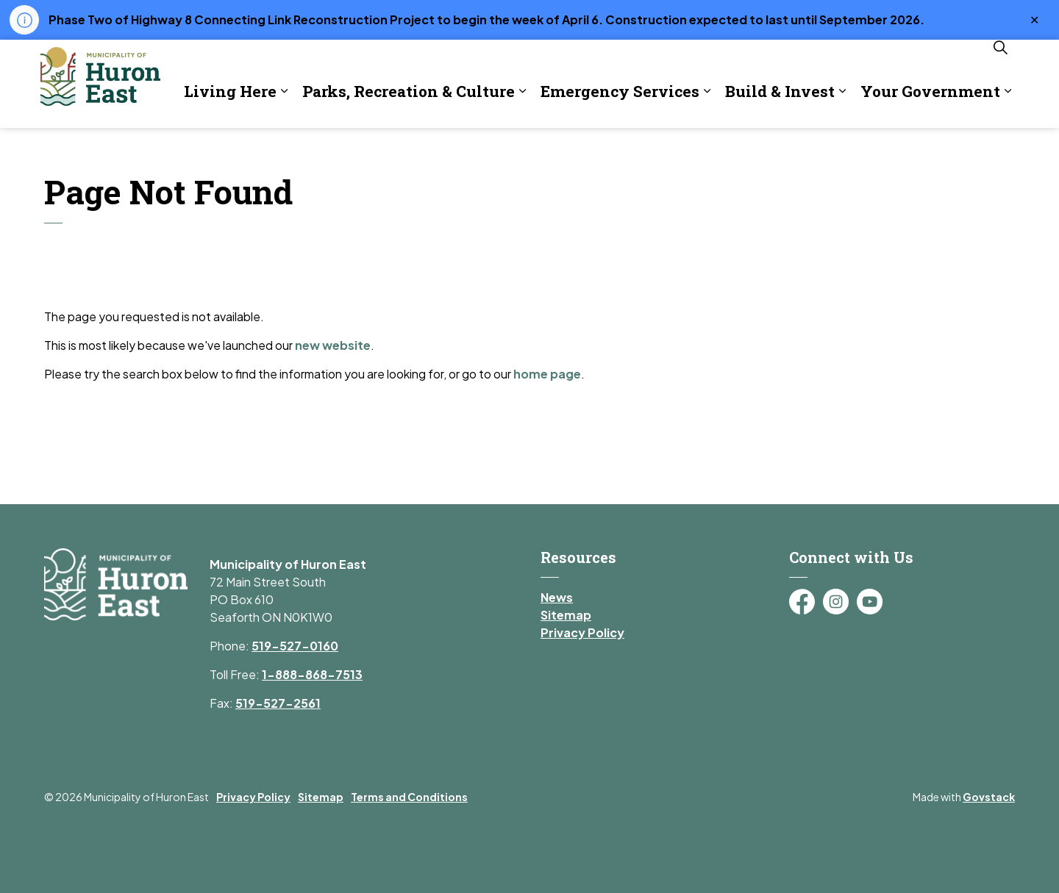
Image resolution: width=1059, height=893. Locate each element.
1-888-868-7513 (312, 674)
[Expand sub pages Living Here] (144, 150)
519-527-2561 (278, 703)
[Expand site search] (1000, 106)
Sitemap (566, 615)
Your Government (790, 149)
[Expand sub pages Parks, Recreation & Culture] (382, 150)
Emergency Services (480, 149)
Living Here (90, 149)
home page (547, 373)
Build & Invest (640, 149)
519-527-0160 (295, 645)
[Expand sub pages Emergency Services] (567, 150)
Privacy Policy (582, 632)
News (557, 597)
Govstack (989, 796)
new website (333, 345)
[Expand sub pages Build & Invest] (702, 150)
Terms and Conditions (409, 796)
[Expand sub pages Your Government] (867, 150)
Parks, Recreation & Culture (269, 149)
